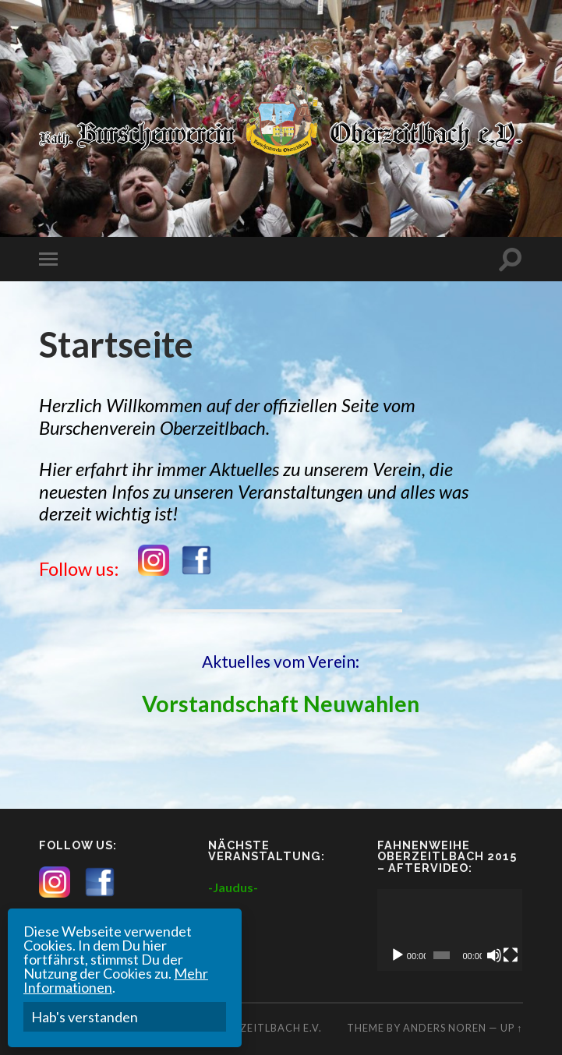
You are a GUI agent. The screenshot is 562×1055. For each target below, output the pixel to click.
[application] (449, 930)
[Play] (397, 955)
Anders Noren (444, 1027)
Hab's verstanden (84, 1016)
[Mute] (494, 955)
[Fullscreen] (510, 955)
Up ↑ (511, 1027)
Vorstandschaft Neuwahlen (280, 703)
